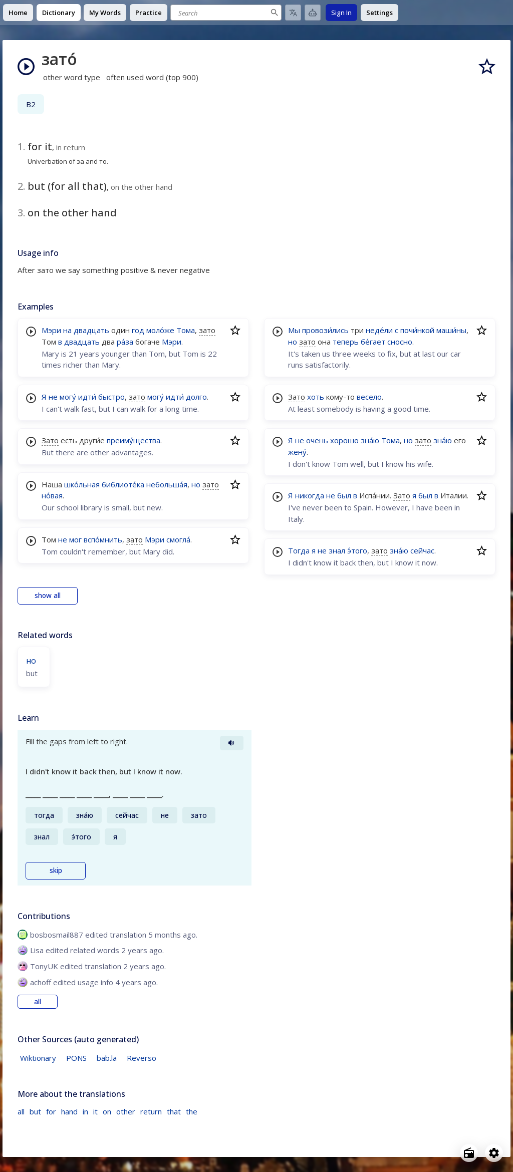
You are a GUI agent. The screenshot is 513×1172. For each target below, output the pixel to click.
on (107, 1111)
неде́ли (379, 330)
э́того (357, 550)
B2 (31, 104)
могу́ (68, 397)
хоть (315, 397)
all (37, 1001)
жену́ (297, 452)
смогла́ (178, 539)
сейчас (422, 550)
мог (75, 539)
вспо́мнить (103, 539)
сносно (399, 342)
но (195, 484)
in (85, 1111)
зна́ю (370, 440)
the (191, 1111)
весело (369, 397)
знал (337, 550)
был (344, 495)
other (125, 1111)
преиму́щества (133, 440)
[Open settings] (494, 1153)
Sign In (341, 12)
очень (317, 440)
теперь (346, 342)
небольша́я (166, 484)
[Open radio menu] (469, 1153)
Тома (185, 330)
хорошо (344, 440)
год (138, 330)
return (151, 1111)
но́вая (52, 495)
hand (69, 1111)
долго (196, 397)
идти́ (87, 397)
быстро (111, 397)
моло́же (160, 330)
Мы (294, 330)
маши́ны (451, 330)
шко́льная (82, 484)
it (95, 1111)
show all (48, 595)
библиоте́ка (123, 484)
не (53, 397)
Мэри (51, 330)
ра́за (125, 342)
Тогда (299, 550)
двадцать (91, 330)
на (67, 330)
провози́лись (325, 330)
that (174, 1111)
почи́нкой (417, 330)
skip (56, 870)
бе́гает (373, 342)
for (51, 1111)
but (35, 1111)
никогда (309, 495)
